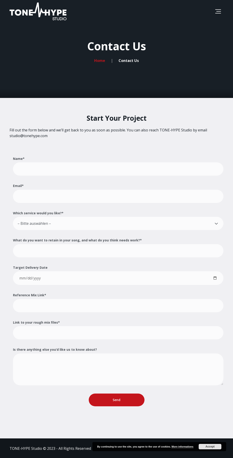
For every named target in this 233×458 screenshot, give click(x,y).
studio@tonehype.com (29, 135)
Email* (118, 193)
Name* (118, 166)
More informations (182, 446)
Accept (210, 446)
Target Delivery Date (118, 275)
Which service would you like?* (118, 220)
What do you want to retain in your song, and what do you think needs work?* (118, 247)
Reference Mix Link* (118, 302)
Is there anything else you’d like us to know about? (118, 366)
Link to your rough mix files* (118, 330)
